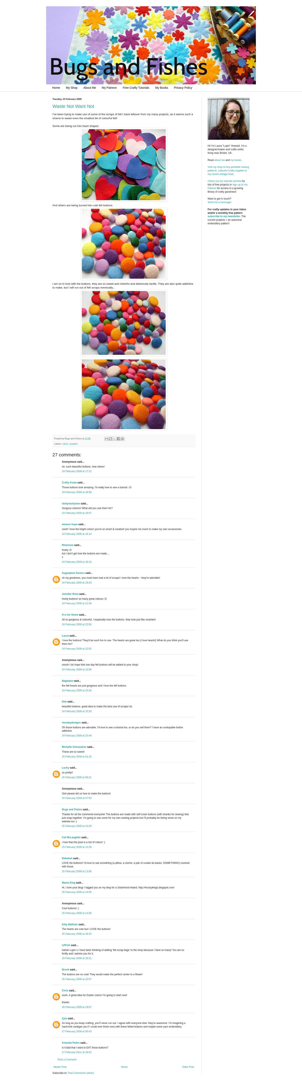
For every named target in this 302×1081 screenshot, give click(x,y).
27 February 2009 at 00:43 (76, 1031)
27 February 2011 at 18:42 (76, 1052)
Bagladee (67, 680)
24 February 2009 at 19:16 (76, 561)
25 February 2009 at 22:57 (76, 979)
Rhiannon (67, 545)
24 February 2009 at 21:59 (76, 603)
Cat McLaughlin (71, 837)
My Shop (71, 87)
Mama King (68, 882)
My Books (161, 87)
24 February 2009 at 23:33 (76, 711)
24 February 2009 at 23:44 (76, 735)
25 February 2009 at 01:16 (76, 756)
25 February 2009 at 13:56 (76, 871)
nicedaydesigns (71, 722)
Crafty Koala (69, 482)
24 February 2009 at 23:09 (76, 669)
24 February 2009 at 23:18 (76, 690)
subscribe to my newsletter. (224, 216)
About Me (89, 87)
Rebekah (67, 858)
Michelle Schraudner (74, 746)
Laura (65, 635)
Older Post (188, 1066)
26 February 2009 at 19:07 (76, 1007)
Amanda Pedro (71, 1042)
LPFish (66, 945)
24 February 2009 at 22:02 (76, 648)
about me (219, 160)
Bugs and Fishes (72, 809)
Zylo (64, 1018)
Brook (65, 969)
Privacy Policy (183, 87)
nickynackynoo (71, 503)
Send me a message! (219, 202)
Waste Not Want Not (73, 106)
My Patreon (109, 87)
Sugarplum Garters (73, 573)
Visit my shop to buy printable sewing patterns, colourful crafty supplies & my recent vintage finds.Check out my (229, 174)
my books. (236, 160)
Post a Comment (67, 1059)
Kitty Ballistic (70, 924)
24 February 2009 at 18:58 (76, 492)
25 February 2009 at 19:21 (76, 958)
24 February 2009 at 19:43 (76, 582)
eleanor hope (70, 524)
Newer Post (59, 1066)
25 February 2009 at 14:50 (76, 913)
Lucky (65, 767)
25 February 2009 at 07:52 (76, 798)
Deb (64, 701)
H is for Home (70, 614)
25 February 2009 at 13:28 (76, 847)
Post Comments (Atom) (81, 1073)
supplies (73, 444)
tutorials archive (232, 181)
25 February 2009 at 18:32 (76, 933)
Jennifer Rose (70, 594)
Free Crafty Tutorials (136, 87)
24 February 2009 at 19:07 (76, 513)
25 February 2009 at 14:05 (76, 892)
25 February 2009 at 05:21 (76, 777)
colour (65, 444)
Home (56, 87)
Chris (65, 990)
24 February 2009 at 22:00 (76, 624)
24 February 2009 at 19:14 (76, 534)
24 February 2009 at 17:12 (76, 471)
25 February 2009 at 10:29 (76, 826)
